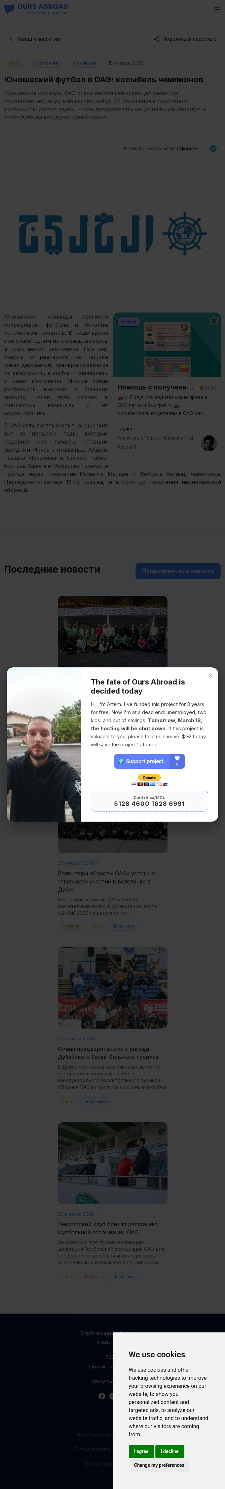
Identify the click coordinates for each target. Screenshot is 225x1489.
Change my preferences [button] (159, 1465)
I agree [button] (141, 1451)
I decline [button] (170, 1451)
